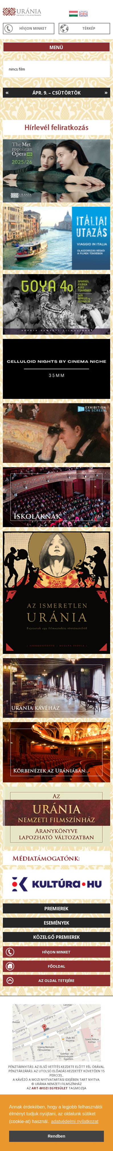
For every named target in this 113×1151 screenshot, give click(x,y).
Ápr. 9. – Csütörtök (56, 93)
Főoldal (56, 966)
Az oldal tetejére (56, 980)
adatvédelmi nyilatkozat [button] (74, 1121)
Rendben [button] (56, 1136)
